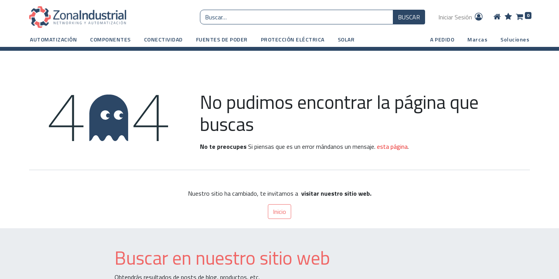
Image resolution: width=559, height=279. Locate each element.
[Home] (497, 17)
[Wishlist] (508, 17)
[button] (53, 39)
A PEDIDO (442, 39)
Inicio (279, 211)
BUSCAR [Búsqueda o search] (409, 17)
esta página (392, 146)
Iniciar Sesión (461, 17)
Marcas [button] (477, 39)
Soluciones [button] (514, 39)
